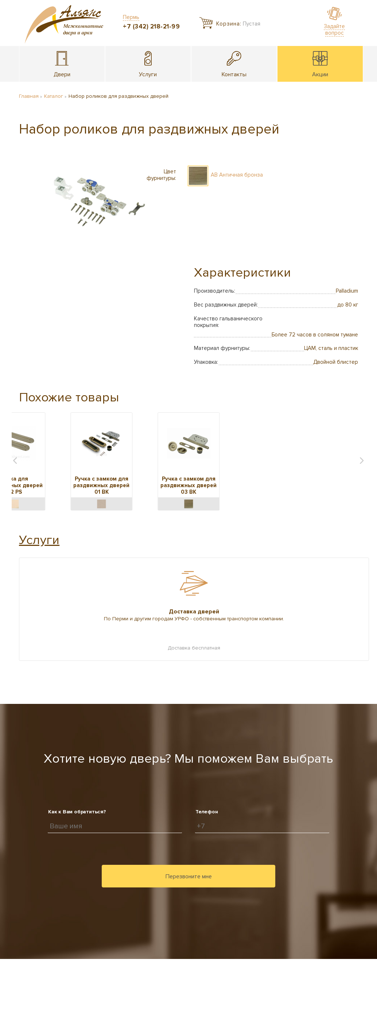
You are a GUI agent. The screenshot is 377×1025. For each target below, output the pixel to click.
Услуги (39, 540)
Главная (29, 96)
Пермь (131, 17)
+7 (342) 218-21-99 (151, 26)
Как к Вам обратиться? (77, 812)
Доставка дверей (194, 611)
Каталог (53, 96)
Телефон (206, 812)
